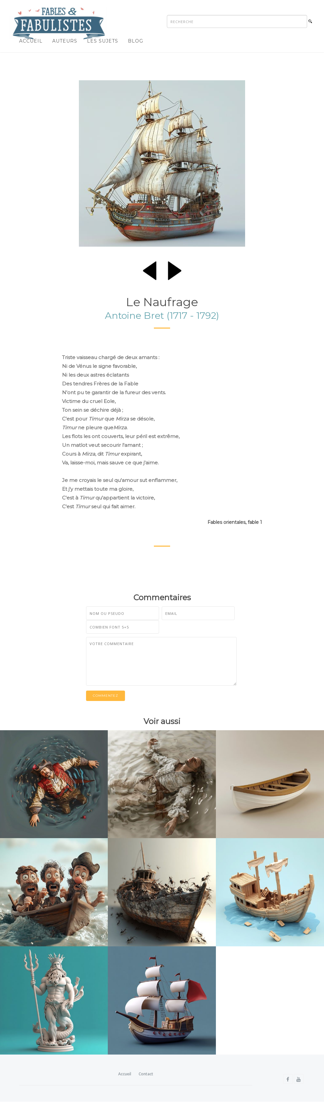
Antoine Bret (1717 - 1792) (162, 315)
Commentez (105, 696)
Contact (146, 1074)
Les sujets (102, 41)
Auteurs (64, 41)
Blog (135, 41)
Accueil (31, 41)
